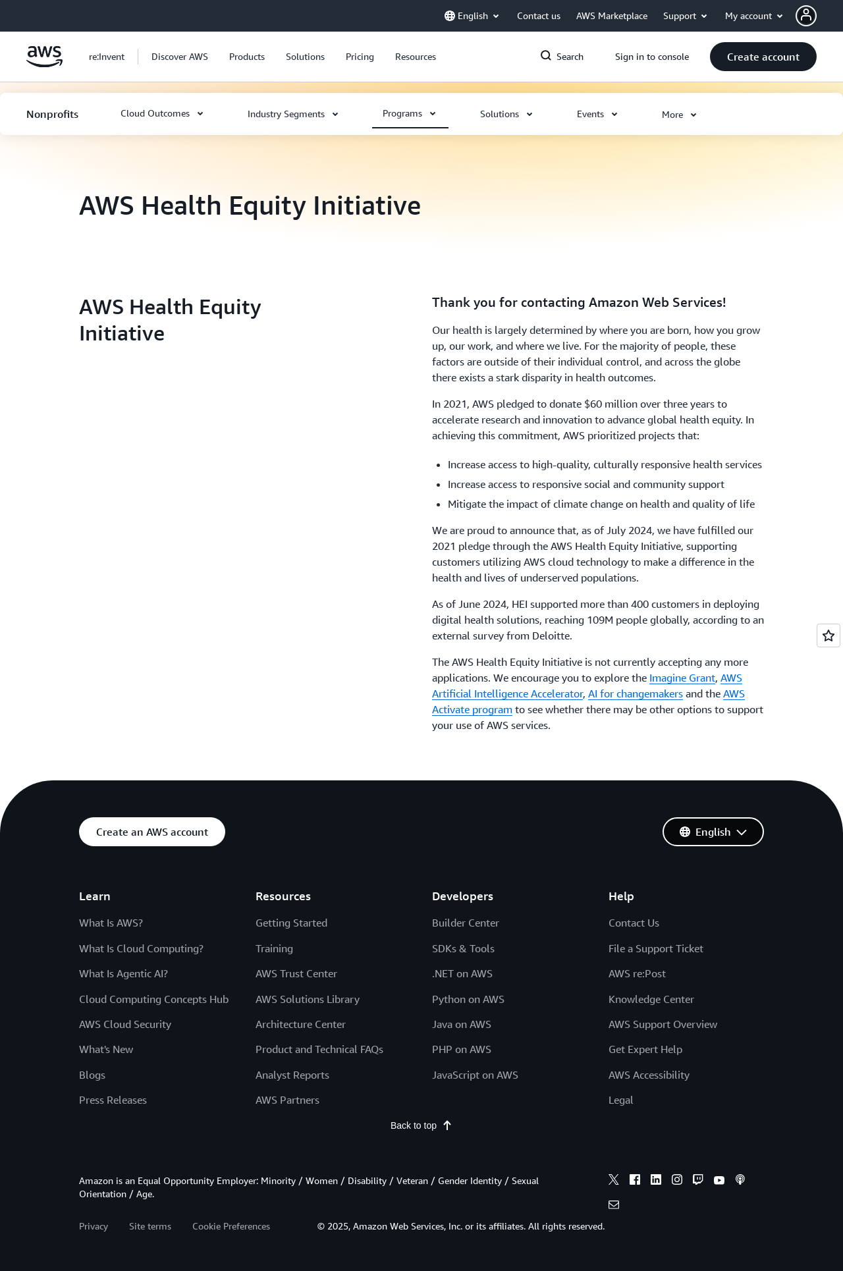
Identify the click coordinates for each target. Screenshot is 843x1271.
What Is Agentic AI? (123, 1010)
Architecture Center (301, 1061)
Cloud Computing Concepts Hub (154, 1035)
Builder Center (465, 959)
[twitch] (698, 1217)
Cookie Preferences (231, 1262)
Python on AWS (468, 1035)
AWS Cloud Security (125, 1061)
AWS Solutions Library (308, 1035)
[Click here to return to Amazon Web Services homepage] (44, 64)
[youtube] (719, 1217)
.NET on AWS (462, 1010)
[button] (819, 16)
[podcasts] (740, 1217)
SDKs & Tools (463, 985)
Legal (621, 1136)
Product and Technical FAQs (319, 1086)
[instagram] (677, 1217)
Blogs (92, 1111)
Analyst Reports (292, 1111)
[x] (614, 1217)
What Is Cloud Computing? (141, 985)
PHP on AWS (461, 1086)
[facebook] (635, 1217)
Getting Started (291, 959)
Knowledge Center (651, 1035)
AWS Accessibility (649, 1111)
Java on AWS (461, 1061)
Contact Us (634, 959)
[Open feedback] (828, 635)
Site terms (150, 1262)
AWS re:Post (637, 1010)
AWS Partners (287, 1136)
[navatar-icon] (806, 15)
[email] (614, 1243)
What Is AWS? (111, 959)
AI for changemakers (635, 693)
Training (274, 985)
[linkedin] (656, 1217)
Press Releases (113, 1136)
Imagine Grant (682, 677)
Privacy (93, 1262)
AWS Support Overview (663, 1061)
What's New (106, 1086)
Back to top (421, 1161)
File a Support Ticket (656, 985)
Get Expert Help (645, 1086)
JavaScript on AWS (475, 1111)
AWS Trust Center (296, 1010)
